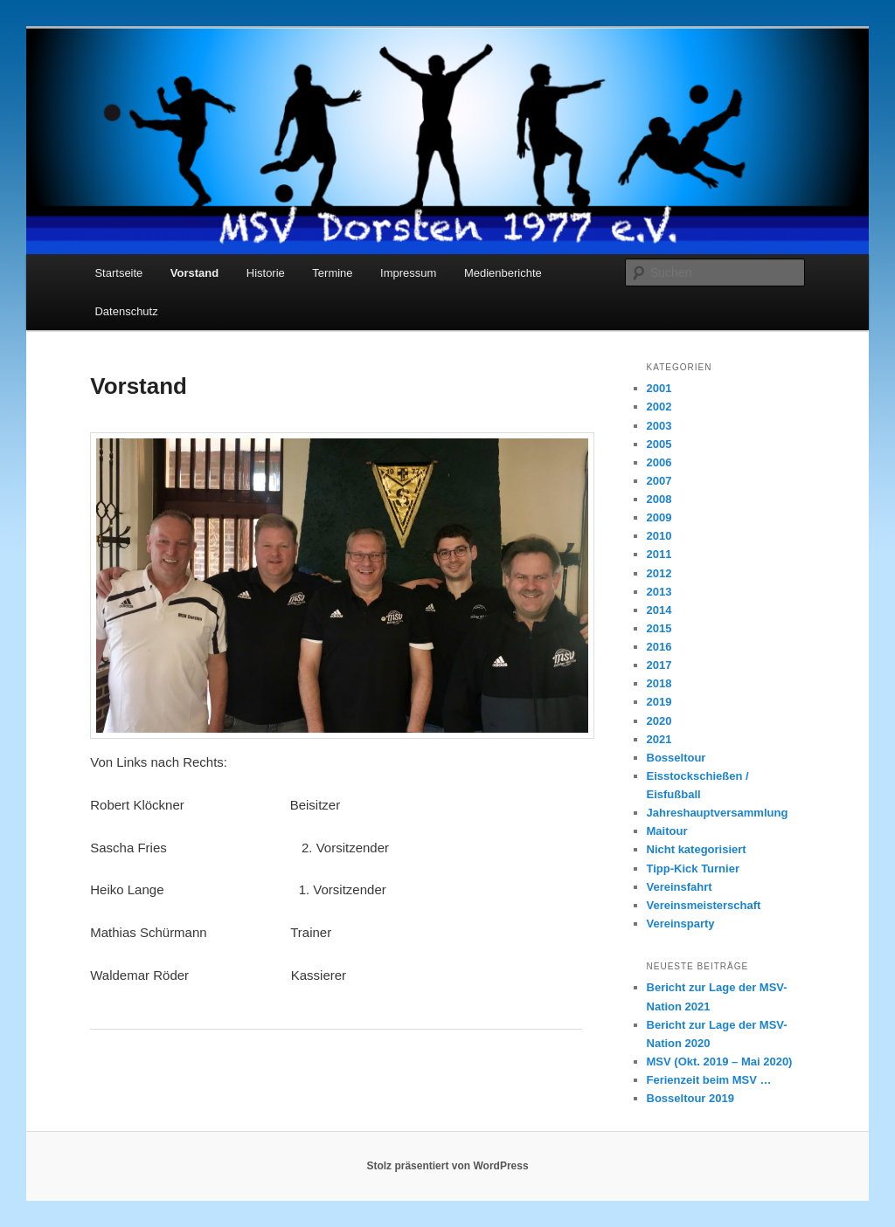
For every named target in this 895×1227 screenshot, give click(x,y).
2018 (659, 683)
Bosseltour (676, 757)
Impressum (408, 272)
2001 (659, 388)
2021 (659, 739)
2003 (659, 425)
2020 (659, 720)
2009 (659, 517)
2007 (659, 480)
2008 (659, 499)
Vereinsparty (681, 923)
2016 (659, 646)
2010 (659, 535)
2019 (659, 701)
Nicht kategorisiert (696, 849)
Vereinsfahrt (679, 886)
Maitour (667, 831)
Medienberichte (503, 272)
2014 (659, 610)
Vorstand (194, 272)
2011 (659, 554)
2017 (659, 665)
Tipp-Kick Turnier (693, 868)
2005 (659, 444)
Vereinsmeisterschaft (704, 905)
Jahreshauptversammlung (717, 812)
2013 (659, 591)
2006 (659, 462)
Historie (265, 272)
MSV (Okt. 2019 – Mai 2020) (720, 1061)
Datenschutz (125, 311)
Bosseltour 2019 (690, 1098)
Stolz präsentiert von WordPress (447, 1166)
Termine (332, 272)
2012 (659, 573)
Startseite (118, 272)
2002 (659, 406)
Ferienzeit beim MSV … (709, 1079)
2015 (659, 628)
